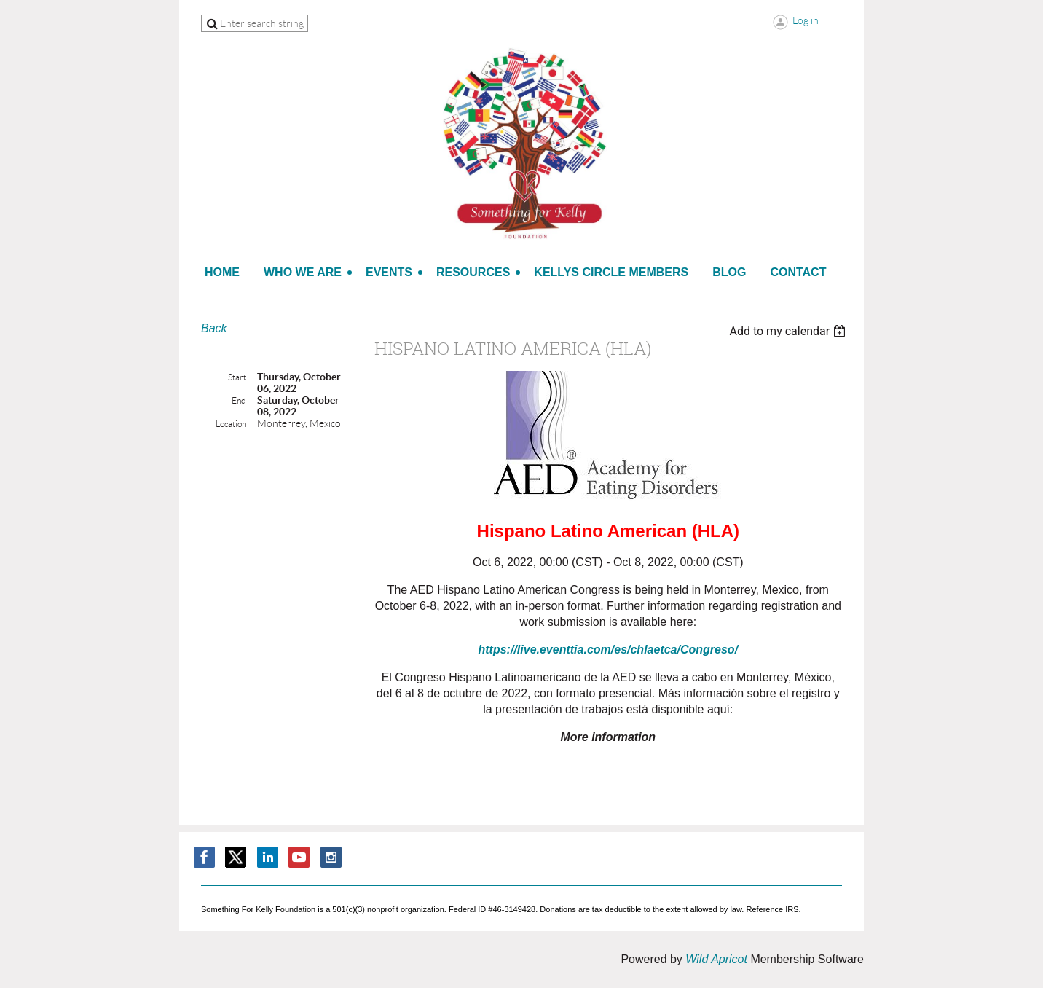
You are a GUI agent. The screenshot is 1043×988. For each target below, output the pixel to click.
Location (231, 423)
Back (214, 328)
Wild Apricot (716, 959)
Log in (805, 20)
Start (237, 377)
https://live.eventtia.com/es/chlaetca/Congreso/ (609, 649)
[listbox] (789, 331)
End (239, 400)
